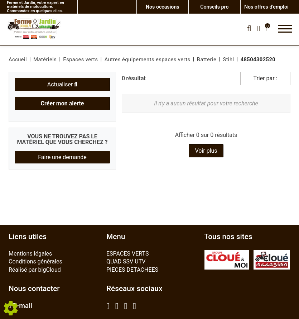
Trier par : (265, 78)
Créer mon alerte (62, 103)
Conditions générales (35, 261)
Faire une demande (62, 157)
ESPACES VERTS (127, 253)
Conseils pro (214, 7)
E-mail (20, 306)
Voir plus (206, 150)
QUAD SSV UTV (126, 261)
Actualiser (62, 84)
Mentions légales (30, 253)
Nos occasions (162, 7)
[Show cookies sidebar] (11, 308)
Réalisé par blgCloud (35, 269)
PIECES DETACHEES (132, 269)
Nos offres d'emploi (266, 7)
